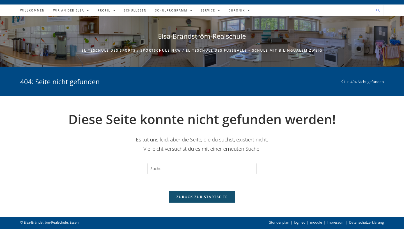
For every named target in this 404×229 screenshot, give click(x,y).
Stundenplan (279, 222)
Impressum (335, 222)
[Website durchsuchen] (378, 11)
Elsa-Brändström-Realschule (202, 36)
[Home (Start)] (343, 81)
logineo (299, 222)
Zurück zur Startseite (202, 196)
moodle (316, 222)
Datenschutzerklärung (366, 222)
